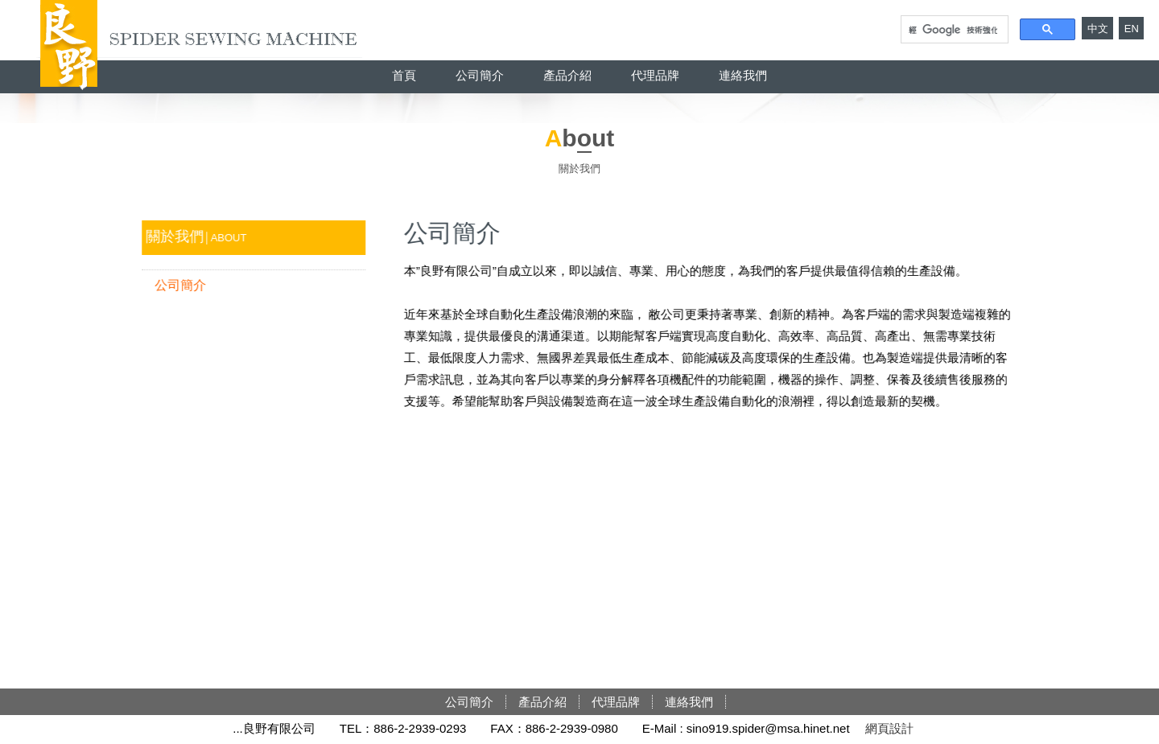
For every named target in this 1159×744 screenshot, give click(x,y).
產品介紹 (567, 75)
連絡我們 (743, 75)
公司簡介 (480, 75)
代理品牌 (655, 75)
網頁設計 (889, 728)
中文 (1097, 29)
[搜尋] (953, 30)
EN (1131, 29)
